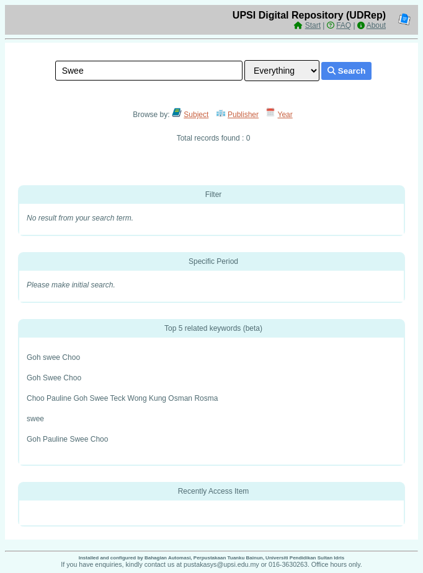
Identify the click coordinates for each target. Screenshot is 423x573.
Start (313, 25)
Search (346, 71)
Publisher (243, 114)
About (376, 25)
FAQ (343, 25)
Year (285, 114)
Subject (196, 114)
